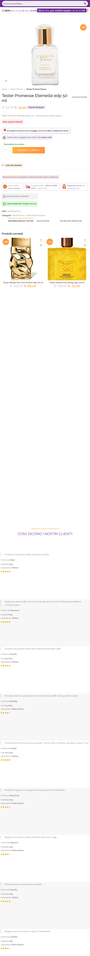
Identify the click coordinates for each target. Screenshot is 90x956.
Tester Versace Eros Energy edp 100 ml (66, 282)
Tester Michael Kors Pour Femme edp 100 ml (23, 282)
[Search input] (42, 3)
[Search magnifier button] (85, 3)
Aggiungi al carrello (28, 150)
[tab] (20, 220)
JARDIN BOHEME (79, 97)
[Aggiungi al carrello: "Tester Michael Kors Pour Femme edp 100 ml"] (41, 245)
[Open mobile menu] (6, 10)
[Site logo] (45, 10)
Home (4, 89)
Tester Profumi (16, 89)
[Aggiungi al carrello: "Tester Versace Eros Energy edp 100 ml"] (85, 245)
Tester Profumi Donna (36, 89)
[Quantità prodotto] (6, 149)
